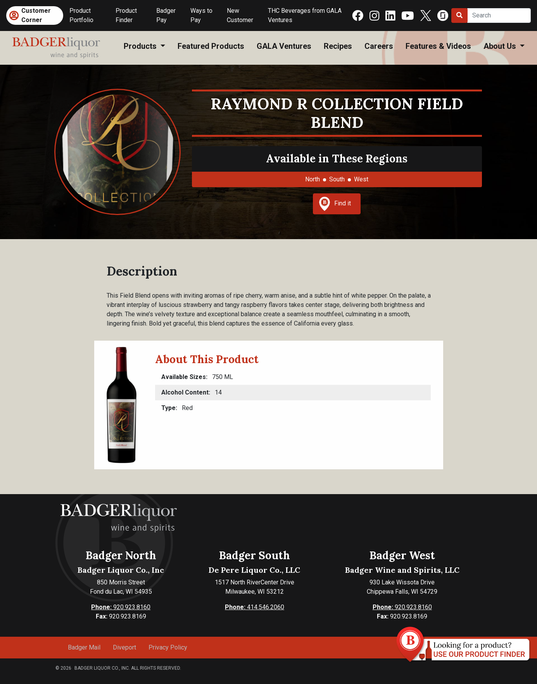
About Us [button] (500, 46)
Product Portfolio (81, 15)
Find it (335, 204)
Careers (378, 46)
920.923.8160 (120, 607)
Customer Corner (36, 15)
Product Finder (126, 15)
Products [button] (141, 46)
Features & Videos (438, 46)
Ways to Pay (201, 15)
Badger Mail (84, 647)
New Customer (240, 15)
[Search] (499, 15)
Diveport (124, 647)
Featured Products (211, 46)
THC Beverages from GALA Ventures (305, 15)
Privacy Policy (167, 647)
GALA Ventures (284, 46)
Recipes (338, 46)
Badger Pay (166, 15)
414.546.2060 (254, 607)
